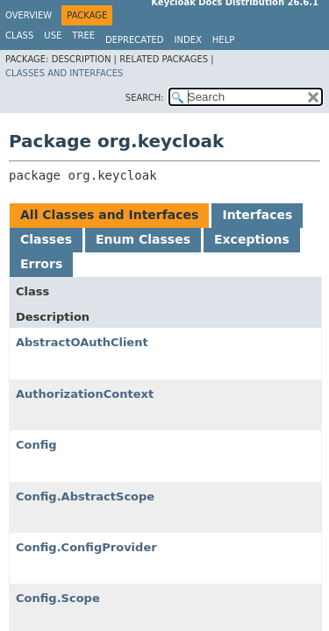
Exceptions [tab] (252, 239)
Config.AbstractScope (85, 496)
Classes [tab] (46, 239)
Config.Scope (58, 598)
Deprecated (134, 40)
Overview (28, 15)
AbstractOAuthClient (82, 342)
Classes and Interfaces (64, 73)
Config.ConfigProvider (86, 547)
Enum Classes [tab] (143, 239)
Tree (83, 35)
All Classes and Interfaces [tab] (109, 215)
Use (52, 35)
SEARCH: (144, 98)
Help (223, 40)
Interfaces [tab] (257, 215)
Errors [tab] (41, 264)
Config (36, 444)
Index (188, 40)
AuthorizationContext (85, 394)
